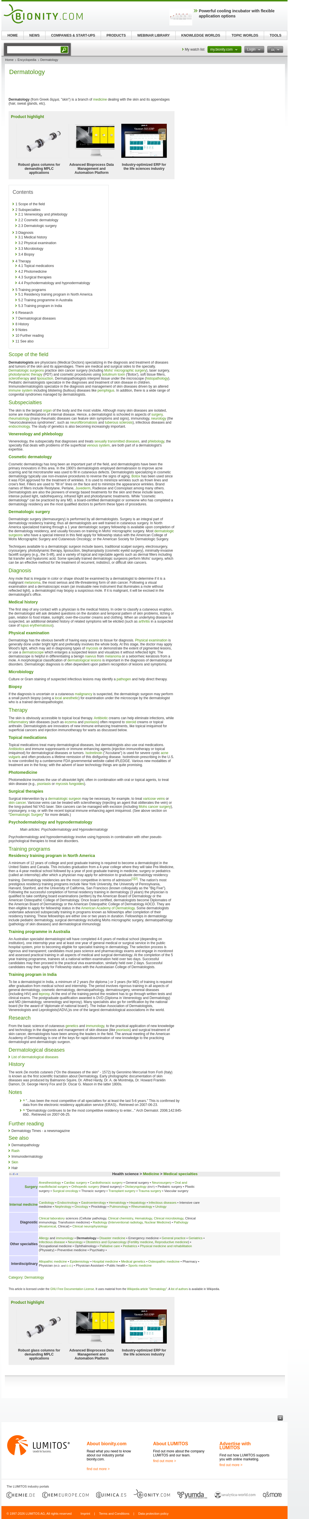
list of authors (179, 1289)
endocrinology (19, 426)
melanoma (32, 583)
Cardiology (46, 1202)
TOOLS (275, 35)
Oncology (81, 1206)
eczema (71, 722)
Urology (161, 1206)
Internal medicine (23, 1205)
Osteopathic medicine (164, 1261)
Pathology (181, 1222)
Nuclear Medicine (157, 1222)
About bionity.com (106, 1443)
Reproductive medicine (171, 1242)
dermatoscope (33, 652)
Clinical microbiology (168, 1218)
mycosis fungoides (70, 784)
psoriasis (91, 722)
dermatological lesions (84, 660)
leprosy (44, 994)
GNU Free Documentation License (72, 1289)
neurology (158, 418)
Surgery (31, 1187)
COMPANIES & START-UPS (73, 35)
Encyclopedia (26, 59)
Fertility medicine (141, 1242)
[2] (136, 878)
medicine (100, 99)
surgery (157, 414)
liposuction (45, 378)
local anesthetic (66, 698)
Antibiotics (16, 749)
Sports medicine (140, 1265)
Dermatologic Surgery (26, 815)
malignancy (83, 694)
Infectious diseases (163, 1202)
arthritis (144, 621)
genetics (72, 1026)
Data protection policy (153, 1513)
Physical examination (151, 640)
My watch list (195, 49)
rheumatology (19, 418)
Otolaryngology (136, 1186)
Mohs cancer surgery (155, 807)
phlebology (156, 441)
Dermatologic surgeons (26, 370)
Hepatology (137, 1202)
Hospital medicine (105, 1261)
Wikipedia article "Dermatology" (147, 1289)
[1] (132, 878)
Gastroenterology (93, 1202)
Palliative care (110, 1246)
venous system (98, 445)
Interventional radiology (126, 1222)
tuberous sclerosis (119, 422)
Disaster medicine (113, 1238)
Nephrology (63, 1206)
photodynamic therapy (25, 374)
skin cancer (17, 803)
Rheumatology (141, 1206)
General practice (174, 1238)
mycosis (92, 648)
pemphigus (106, 390)
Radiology (100, 1222)
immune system (21, 390)
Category (16, 1277)
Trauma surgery (149, 1191)
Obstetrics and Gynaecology (106, 1242)
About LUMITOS (170, 1443)
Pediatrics (130, 1246)
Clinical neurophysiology (90, 1226)
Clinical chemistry (120, 1218)
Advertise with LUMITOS (235, 1445)
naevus (90, 656)
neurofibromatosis (83, 422)
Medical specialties (180, 1174)
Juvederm (82, 488)
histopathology (157, 378)
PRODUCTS (116, 35)
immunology (95, 1026)
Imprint (85, 1513)
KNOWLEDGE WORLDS (200, 35)
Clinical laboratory (52, 1218)
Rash (15, 1151)
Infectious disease (52, 1242)
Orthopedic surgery (85, 1186)
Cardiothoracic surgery (106, 1182)
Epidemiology (79, 1261)
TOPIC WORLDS (244, 35)
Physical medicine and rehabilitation (166, 1246)
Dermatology (34, 1277)
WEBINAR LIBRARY (153, 35)
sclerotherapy (19, 378)
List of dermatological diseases (34, 1057)
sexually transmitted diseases (116, 441)
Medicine (151, 1174)
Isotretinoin (94, 753)
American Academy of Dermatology (108, 908)
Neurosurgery (162, 1182)
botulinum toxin (113, 374)
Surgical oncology (65, 1191)
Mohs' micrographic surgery (125, 370)
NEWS (34, 35)
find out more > (98, 1469)
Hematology (117, 1202)
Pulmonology (119, 1206)
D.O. (69, 1265)
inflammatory (18, 722)
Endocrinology (67, 1202)
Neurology (75, 1242)
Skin (14, 1162)
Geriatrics (196, 1238)
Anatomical (48, 1226)
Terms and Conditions (114, 1513)
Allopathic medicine (53, 1261)
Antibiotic (101, 718)
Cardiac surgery (75, 1182)
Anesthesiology (50, 1182)
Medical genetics (133, 1261)
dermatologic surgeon (64, 799)
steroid (131, 722)
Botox (136, 476)
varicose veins (154, 799)
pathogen (124, 679)
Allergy (44, 1238)
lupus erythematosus (36, 625)
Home (9, 59)
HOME (12, 35)
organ (47, 410)
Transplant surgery (122, 1191)
